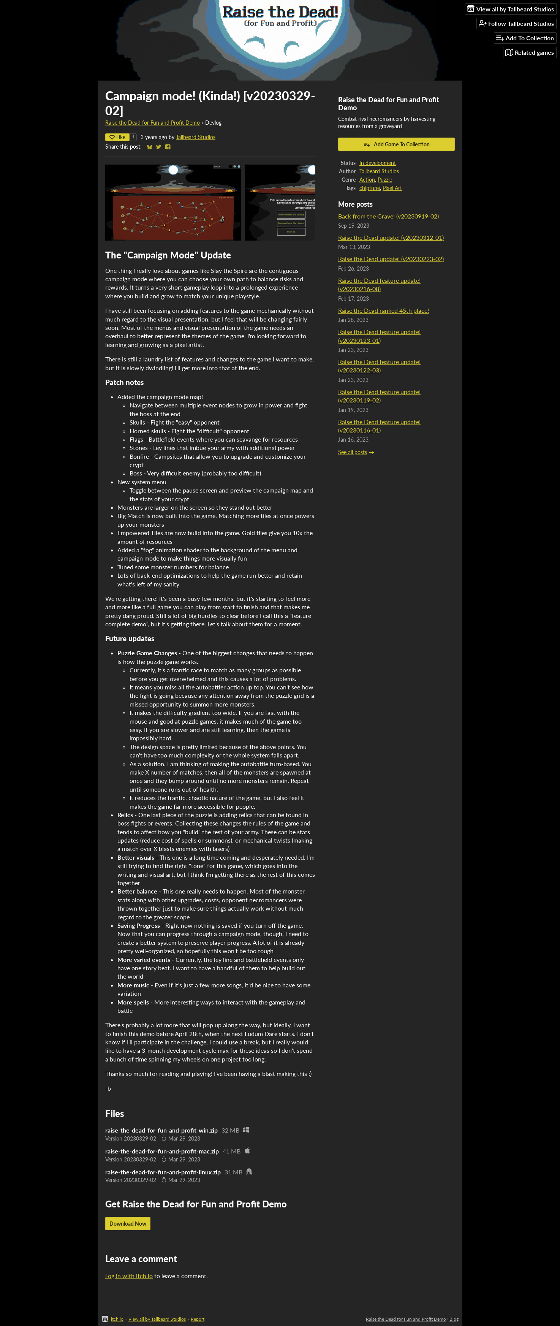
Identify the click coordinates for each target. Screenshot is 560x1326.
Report (197, 1319)
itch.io (117, 1319)
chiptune (369, 188)
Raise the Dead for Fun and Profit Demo (152, 123)
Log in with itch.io (129, 1275)
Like (117, 137)
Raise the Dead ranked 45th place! (383, 310)
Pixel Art (392, 188)
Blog (454, 1319)
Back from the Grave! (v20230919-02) (388, 216)
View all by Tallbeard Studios (157, 1319)
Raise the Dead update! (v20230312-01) (391, 237)
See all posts (352, 452)
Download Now (127, 1223)
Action (367, 180)
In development (377, 163)
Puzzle (385, 180)
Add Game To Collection (396, 144)
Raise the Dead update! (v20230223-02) (391, 258)
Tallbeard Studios (195, 137)
